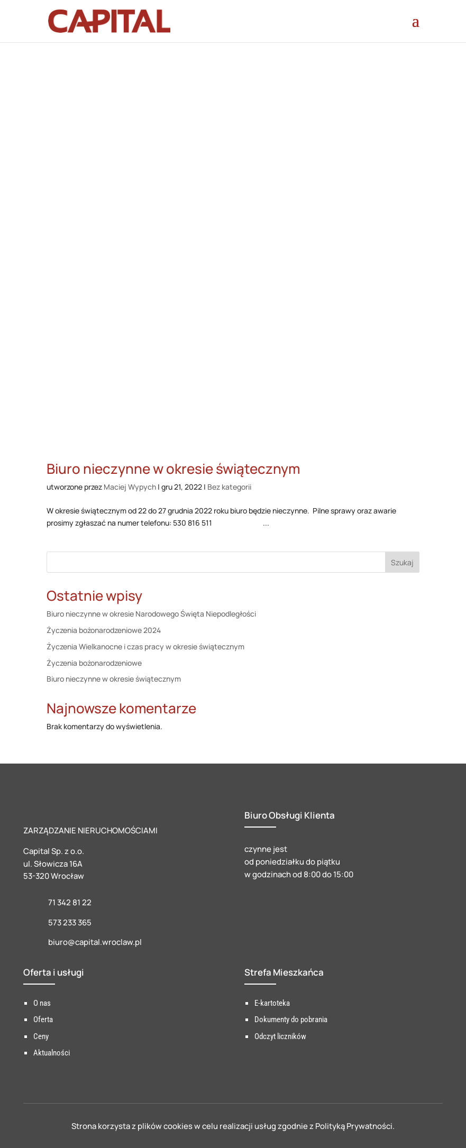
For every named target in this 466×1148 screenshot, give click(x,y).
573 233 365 (70, 922)
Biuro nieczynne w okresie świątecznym (173, 468)
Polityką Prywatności (353, 1126)
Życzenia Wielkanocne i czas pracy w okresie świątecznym (145, 646)
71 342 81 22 (70, 902)
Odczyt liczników (280, 1036)
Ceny (41, 1036)
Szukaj (402, 562)
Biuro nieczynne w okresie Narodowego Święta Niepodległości (151, 614)
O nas (42, 1003)
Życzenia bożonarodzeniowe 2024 (104, 630)
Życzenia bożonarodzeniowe (94, 663)
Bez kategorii (229, 487)
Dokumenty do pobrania (290, 1019)
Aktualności (51, 1053)
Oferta (43, 1019)
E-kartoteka (272, 1003)
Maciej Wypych (130, 487)
